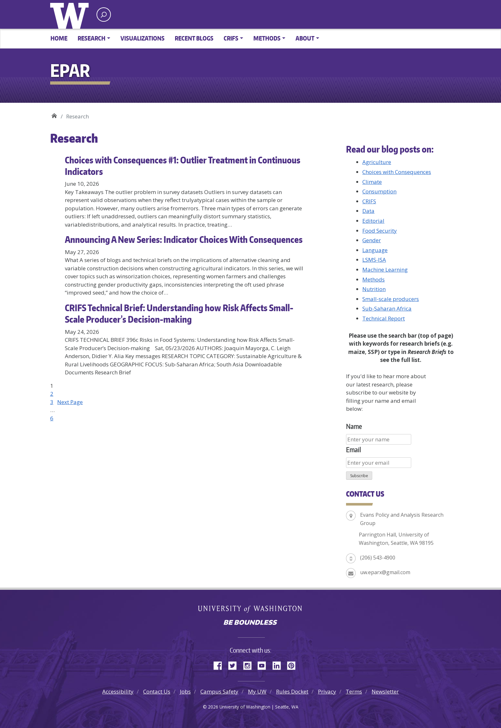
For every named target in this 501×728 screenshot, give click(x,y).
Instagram (249, 664)
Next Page (70, 402)
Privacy (327, 691)
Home (58, 38)
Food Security (379, 230)
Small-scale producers (390, 299)
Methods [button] (267, 38)
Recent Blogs (194, 38)
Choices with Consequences (396, 172)
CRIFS (369, 201)
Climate (372, 181)
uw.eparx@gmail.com (385, 572)
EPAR (54, 114)
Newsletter (385, 691)
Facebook (220, 664)
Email (353, 449)
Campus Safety (219, 691)
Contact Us (156, 691)
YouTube (264, 664)
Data (368, 210)
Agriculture (376, 162)
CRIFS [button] (231, 38)
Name (354, 426)
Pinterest (293, 664)
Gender (371, 240)
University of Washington (71, 14)
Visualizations (142, 38)
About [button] (305, 38)
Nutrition (374, 289)
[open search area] (103, 14)
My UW (257, 691)
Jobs (185, 691)
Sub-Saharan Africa (387, 308)
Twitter (235, 664)
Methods (373, 279)
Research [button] (91, 38)
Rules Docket (292, 691)
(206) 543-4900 (377, 557)
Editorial (373, 220)
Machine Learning (385, 269)
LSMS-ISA (374, 259)
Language (375, 250)
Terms (354, 691)
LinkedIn (279, 664)
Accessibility (118, 691)
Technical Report (383, 318)
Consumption (379, 191)
